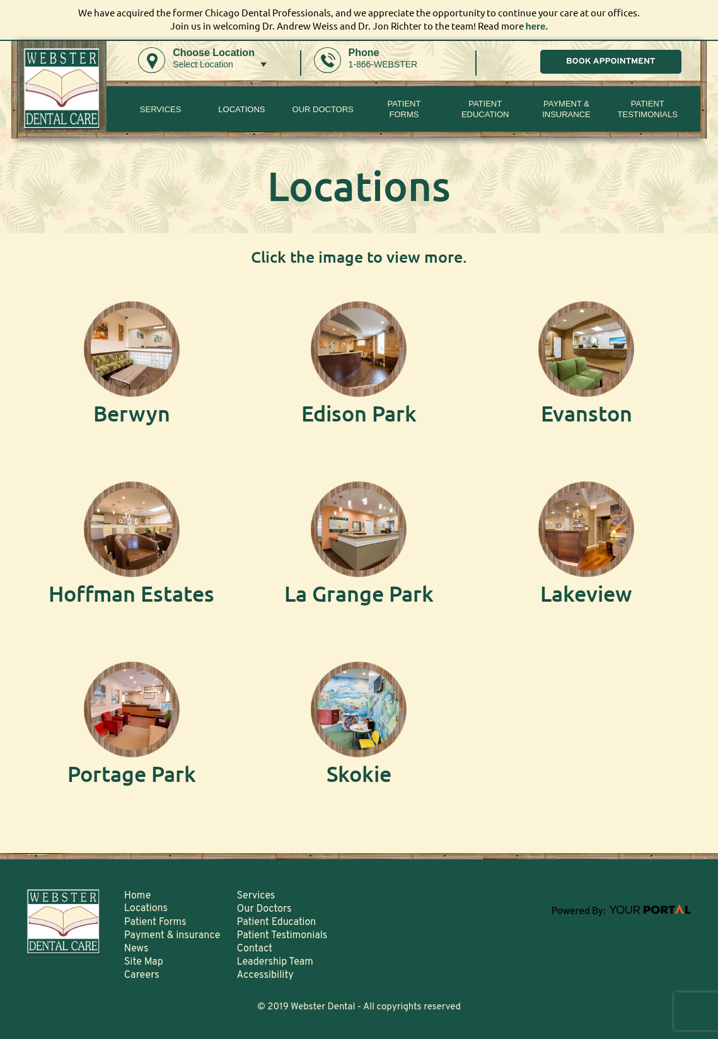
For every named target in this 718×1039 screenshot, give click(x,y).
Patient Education (485, 109)
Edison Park (359, 413)
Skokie (359, 773)
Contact (254, 949)
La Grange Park (359, 593)
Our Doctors (323, 109)
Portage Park (131, 773)
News (136, 949)
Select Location (203, 64)
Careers (141, 975)
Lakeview (586, 593)
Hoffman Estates (131, 593)
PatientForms (403, 109)
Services (161, 109)
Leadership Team (275, 962)
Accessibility (265, 975)
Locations (241, 109)
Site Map (143, 962)
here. (537, 26)
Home (137, 896)
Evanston (586, 413)
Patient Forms (155, 922)
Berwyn (131, 413)
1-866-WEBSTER (383, 64)
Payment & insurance (566, 109)
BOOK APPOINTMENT (611, 61)
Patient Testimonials (648, 109)
